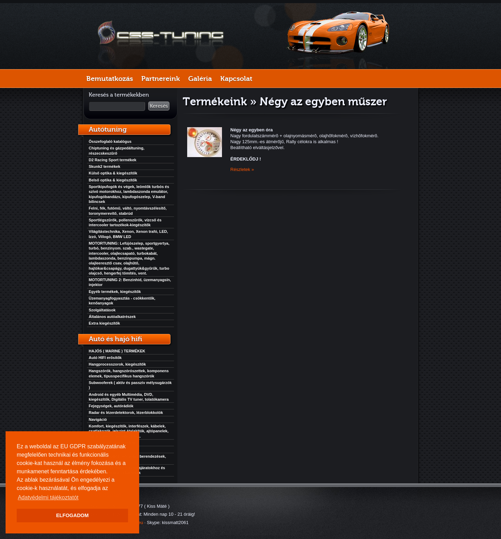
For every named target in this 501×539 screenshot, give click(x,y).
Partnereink (160, 78)
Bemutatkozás (109, 78)
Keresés (159, 106)
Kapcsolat (236, 78)
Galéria (200, 78)
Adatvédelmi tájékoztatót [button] (48, 497)
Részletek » (242, 169)
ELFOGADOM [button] (72, 515)
